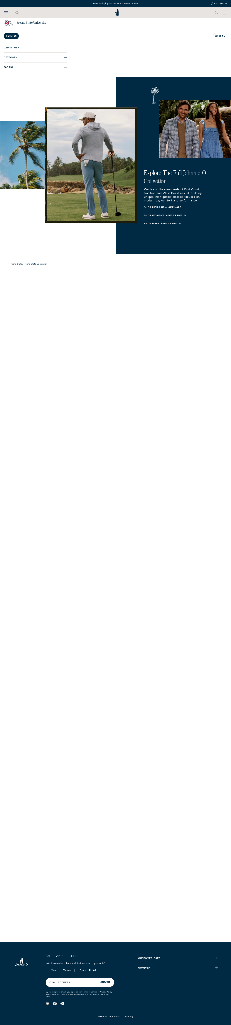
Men (53, 970)
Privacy (129, 1017)
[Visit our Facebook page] (55, 1003)
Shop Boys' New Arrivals (162, 223)
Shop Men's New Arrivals (162, 207)
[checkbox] (47, 970)
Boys (83, 970)
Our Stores (219, 3)
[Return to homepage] (117, 12)
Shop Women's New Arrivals (165, 215)
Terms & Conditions (108, 1017)
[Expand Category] (35, 57)
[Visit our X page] (62, 1003)
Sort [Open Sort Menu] (220, 36)
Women (67, 970)
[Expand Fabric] (35, 67)
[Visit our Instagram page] (47, 1003)
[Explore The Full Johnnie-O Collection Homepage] (115, 165)
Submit (105, 982)
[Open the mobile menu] (6, 12)
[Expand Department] (35, 47)
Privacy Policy (106, 992)
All (94, 970)
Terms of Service (89, 992)
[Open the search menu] (17, 13)
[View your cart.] (224, 13)
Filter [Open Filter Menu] (11, 36)
